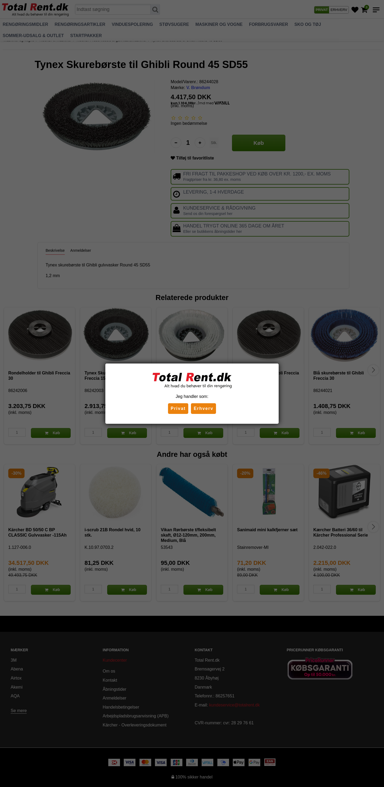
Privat (178, 408)
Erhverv (203, 408)
